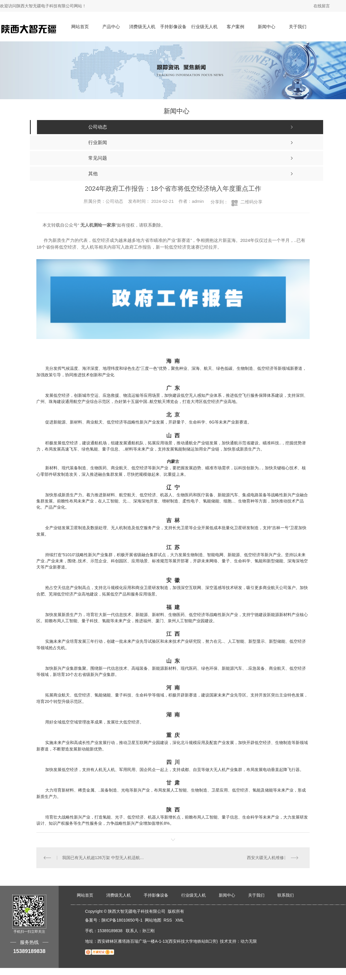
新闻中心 (266, 26)
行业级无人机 (204, 26)
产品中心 (111, 26)
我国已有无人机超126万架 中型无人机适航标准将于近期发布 (104, 857)
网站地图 (153, 920)
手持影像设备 (173, 26)
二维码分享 (251, 201)
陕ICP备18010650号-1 (122, 920)
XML (179, 920)
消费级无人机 (142, 26)
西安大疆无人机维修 (265, 857)
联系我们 (285, 895)
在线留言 (321, 6)
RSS (168, 920)
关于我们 (297, 26)
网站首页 (80, 26)
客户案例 (235, 26)
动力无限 (248, 941)
